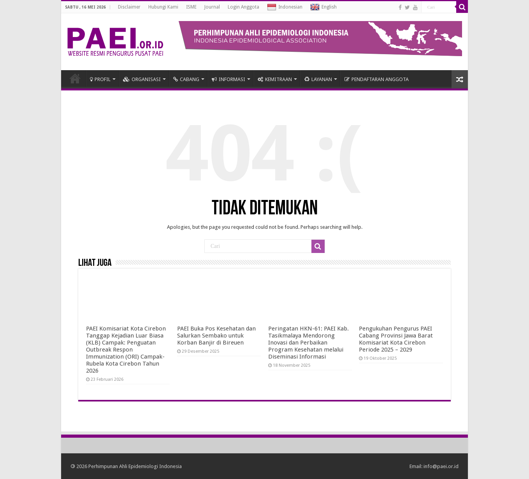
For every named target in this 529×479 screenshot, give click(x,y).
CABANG (186, 79)
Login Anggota (243, 7)
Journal (212, 7)
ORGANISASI (142, 79)
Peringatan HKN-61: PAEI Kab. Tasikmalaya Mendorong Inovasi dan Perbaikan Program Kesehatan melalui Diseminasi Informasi (308, 342)
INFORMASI (228, 79)
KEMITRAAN (275, 79)
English (323, 7)
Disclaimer (129, 7)
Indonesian (284, 7)
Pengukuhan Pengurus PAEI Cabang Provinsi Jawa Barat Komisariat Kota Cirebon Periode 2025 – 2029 (396, 339)
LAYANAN (318, 79)
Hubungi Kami (163, 7)
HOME (75, 78)
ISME (191, 7)
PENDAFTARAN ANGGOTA (376, 79)
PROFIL (100, 79)
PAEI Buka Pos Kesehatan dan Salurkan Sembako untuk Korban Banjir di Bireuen (216, 335)
